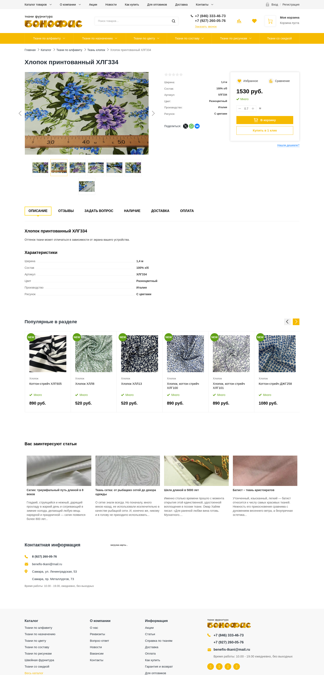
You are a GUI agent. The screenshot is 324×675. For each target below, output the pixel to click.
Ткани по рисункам (233, 38)
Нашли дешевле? (288, 145)
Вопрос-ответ (99, 640)
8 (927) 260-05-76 (44, 556)
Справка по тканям (158, 640)
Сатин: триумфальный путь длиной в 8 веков (55, 492)
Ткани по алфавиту (47, 38)
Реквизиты (97, 634)
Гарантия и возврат (159, 666)
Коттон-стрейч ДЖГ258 (275, 383)
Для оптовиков (157, 4)
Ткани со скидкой (279, 38)
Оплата (187, 211)
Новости (111, 4)
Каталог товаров (36, 4)
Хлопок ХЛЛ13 (131, 383)
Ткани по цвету (144, 38)
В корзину (265, 120)
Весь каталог (34, 673)
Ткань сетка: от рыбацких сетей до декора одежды (125, 492)
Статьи (150, 634)
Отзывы (66, 211)
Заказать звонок (206, 26)
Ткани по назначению (97, 38)
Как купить (132, 4)
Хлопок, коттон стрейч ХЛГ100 (183, 386)
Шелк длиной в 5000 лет (181, 490)
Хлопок (33, 378)
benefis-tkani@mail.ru (47, 564)
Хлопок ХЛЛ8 (84, 383)
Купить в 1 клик (265, 130)
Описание (38, 211)
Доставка (181, 4)
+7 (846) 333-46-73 (228, 635)
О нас (94, 627)
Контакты (202, 4)
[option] (48, 371)
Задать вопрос (99, 211)
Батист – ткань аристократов (253, 490)
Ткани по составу (187, 38)
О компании (68, 4)
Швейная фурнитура (39, 660)
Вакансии (97, 653)
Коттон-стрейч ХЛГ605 (45, 383)
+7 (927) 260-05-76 (228, 642)
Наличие (132, 211)
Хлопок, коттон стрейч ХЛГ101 (229, 386)
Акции (93, 4)
